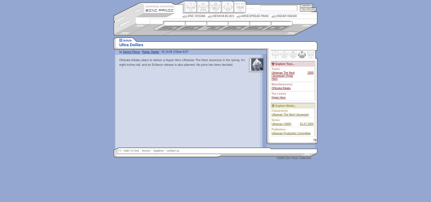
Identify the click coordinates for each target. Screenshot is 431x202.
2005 (311, 72)
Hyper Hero (279, 97)
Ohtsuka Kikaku (281, 88)
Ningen (226, 7)
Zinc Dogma (196, 16)
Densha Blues (223, 16)
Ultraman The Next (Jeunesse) (290, 114)
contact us (173, 150)
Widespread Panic (255, 16)
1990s (255, 26)
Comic (239, 7)
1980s (234, 26)
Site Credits (159, 6)
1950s (169, 26)
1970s (212, 26)
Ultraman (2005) (281, 123)
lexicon (146, 150)
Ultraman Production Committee (291, 133)
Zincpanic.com (159, 10)
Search (306, 5)
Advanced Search (308, 9)
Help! (314, 141)
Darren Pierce (131, 51)
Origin (189, 7)
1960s (191, 26)
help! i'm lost (131, 150)
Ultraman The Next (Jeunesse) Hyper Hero (283, 75)
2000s (277, 26)
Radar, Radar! (150, 51)
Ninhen (302, 54)
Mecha (214, 7)
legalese (158, 150)
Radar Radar (287, 16)
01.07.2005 (307, 123)
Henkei (202, 7)
